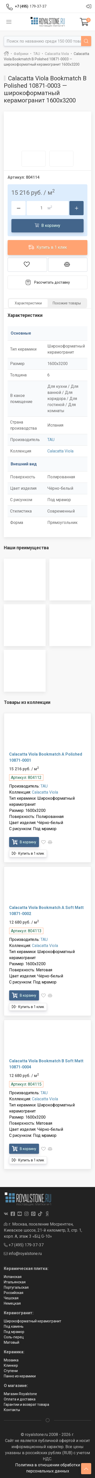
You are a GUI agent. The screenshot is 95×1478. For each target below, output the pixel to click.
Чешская (11, 1298)
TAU (50, 439)
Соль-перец (14, 1337)
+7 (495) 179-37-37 (24, 1245)
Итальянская (15, 1282)
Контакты (12, 1410)
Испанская (13, 1277)
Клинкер (11, 1365)
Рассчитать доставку (47, 282)
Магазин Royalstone (20, 1394)
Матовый (11, 1342)
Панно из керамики (20, 1376)
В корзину (47, 225)
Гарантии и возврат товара (26, 1404)
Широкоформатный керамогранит (32, 1321)
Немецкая (12, 1303)
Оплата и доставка (19, 1399)
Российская (13, 1293)
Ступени (11, 1371)
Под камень (14, 1326)
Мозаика (11, 1360)
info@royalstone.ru (23, 1253)
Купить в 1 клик (47, 247)
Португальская (16, 1287)
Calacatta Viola (60, 451)
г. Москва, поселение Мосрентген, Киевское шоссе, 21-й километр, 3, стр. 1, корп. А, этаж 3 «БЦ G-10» (43, 1230)
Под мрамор (14, 1332)
